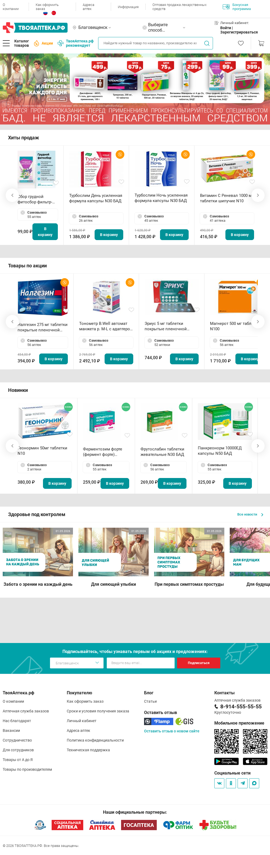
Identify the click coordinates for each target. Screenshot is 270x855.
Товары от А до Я (18, 760)
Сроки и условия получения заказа (98, 711)
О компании (11, 7)
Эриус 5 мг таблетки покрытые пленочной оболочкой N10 (166, 326)
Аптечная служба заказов (26, 711)
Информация (128, 7)
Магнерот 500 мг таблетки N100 (235, 326)
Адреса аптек (88, 7)
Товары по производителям (27, 769)
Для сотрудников (18, 750)
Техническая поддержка (88, 750)
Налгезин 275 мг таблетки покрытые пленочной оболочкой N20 (43, 327)
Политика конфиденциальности (95, 740)
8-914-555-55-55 (241, 706)
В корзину (45, 232)
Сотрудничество (17, 740)
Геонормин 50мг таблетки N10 (42, 451)
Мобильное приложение (239, 723)
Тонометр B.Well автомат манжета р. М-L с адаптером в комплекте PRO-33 (106, 326)
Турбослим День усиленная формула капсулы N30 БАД (95, 198)
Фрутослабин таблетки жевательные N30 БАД (162, 452)
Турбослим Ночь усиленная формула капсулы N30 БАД (161, 198)
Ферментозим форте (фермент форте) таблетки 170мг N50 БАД (102, 452)
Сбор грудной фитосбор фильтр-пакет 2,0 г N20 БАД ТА (36, 199)
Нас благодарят (17, 721)
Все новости (250, 514)
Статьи (150, 701)
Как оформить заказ (47, 7)
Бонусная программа (237, 7)
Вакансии (11, 730)
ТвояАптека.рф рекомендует (76, 43)
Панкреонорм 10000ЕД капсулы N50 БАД (220, 451)
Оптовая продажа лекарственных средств (179, 7)
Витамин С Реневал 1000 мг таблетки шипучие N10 (226, 198)
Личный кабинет (81, 721)
